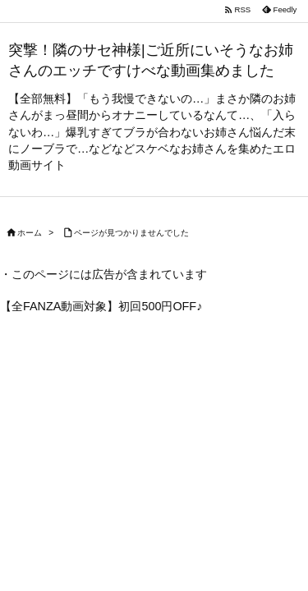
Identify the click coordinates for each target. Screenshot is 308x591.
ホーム (29, 232)
